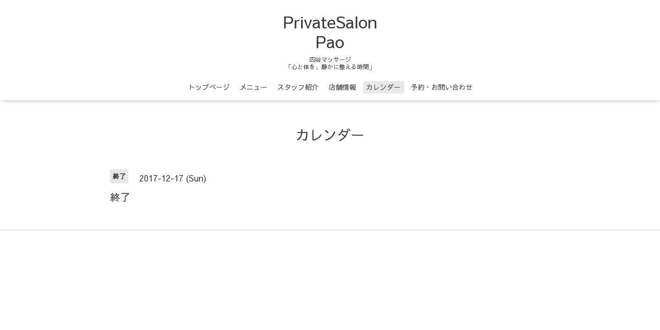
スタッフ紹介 (298, 87)
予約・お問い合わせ (442, 87)
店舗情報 (342, 87)
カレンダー (383, 87)
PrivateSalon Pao (330, 31)
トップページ (209, 87)
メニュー (253, 87)
